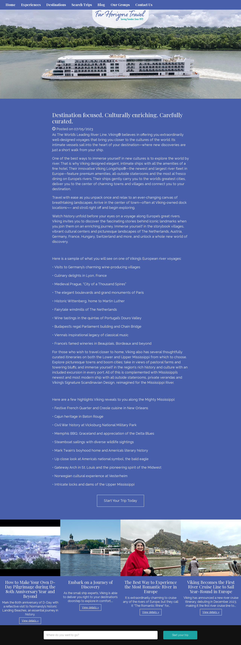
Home (10, 4)
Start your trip (180, 635)
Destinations (56, 4)
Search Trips (82, 4)
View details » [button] (30, 620)
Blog (101, 4)
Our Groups (120, 4)
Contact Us (143, 4)
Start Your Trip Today (120, 501)
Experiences (31, 4)
